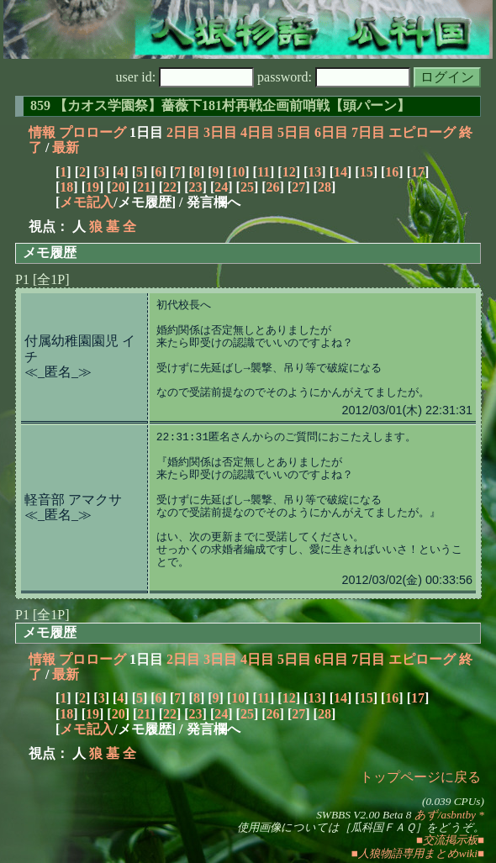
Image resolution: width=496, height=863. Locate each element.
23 (196, 187)
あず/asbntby (445, 814)
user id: (185, 77)
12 (289, 172)
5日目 (294, 132)
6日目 (331, 132)
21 (143, 187)
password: (333, 77)
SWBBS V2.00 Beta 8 (363, 814)
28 (324, 187)
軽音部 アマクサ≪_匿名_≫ (73, 507)
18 (66, 187)
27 (298, 187)
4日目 (257, 132)
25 (247, 187)
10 (238, 172)
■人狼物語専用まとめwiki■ (417, 853)
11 (263, 172)
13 (314, 172)
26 (273, 187)
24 (221, 187)
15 (366, 172)
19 (92, 187)
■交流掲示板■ (450, 840)
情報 (42, 132)
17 (418, 172)
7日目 (368, 132)
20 (118, 187)
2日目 (183, 132)
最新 (65, 147)
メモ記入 (86, 202)
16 (391, 172)
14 (340, 172)
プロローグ (92, 132)
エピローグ (422, 132)
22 (170, 187)
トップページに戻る (420, 777)
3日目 (220, 132)
